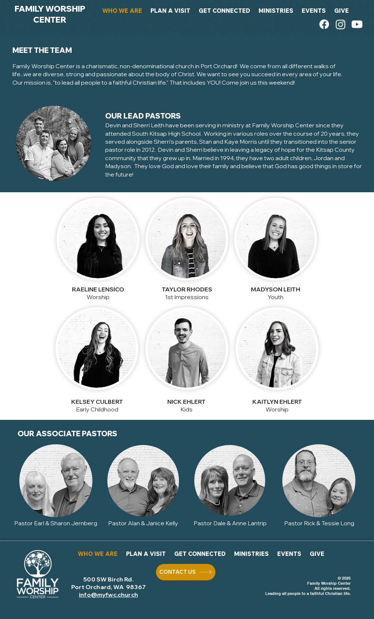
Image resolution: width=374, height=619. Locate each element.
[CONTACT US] (185, 572)
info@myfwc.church (108, 594)
